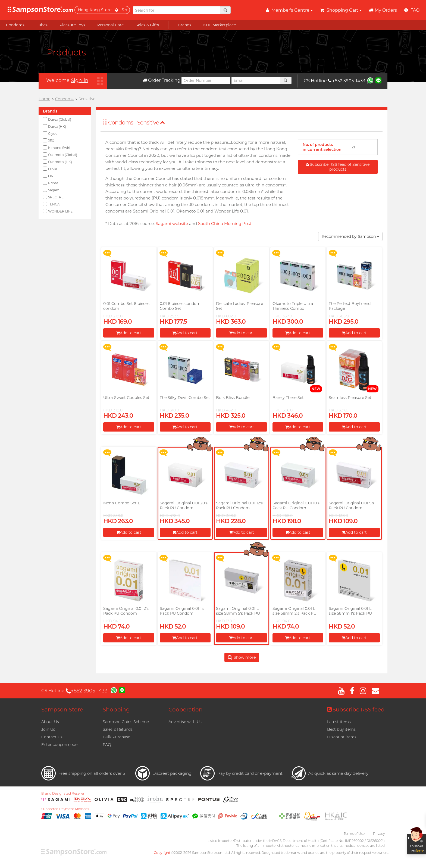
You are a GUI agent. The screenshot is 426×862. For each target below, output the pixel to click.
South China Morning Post (224, 223)
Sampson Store (62, 709)
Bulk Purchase (116, 737)
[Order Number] (205, 80)
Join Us (48, 729)
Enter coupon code (59, 744)
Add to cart (128, 332)
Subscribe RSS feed (356, 709)
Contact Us (51, 737)
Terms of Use (354, 834)
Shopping (116, 709)
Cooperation (185, 709)
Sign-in (79, 80)
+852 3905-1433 (346, 80)
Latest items (339, 721)
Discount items (341, 737)
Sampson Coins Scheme (126, 721)
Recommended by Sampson (350, 236)
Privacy (379, 834)
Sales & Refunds (118, 729)
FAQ (107, 744)
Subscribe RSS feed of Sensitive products (337, 167)
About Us (50, 721)
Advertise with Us (185, 721)
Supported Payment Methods (65, 809)
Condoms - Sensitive (136, 122)
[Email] (255, 80)
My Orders (383, 10)
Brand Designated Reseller (62, 793)
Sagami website (172, 223)
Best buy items (341, 729)
